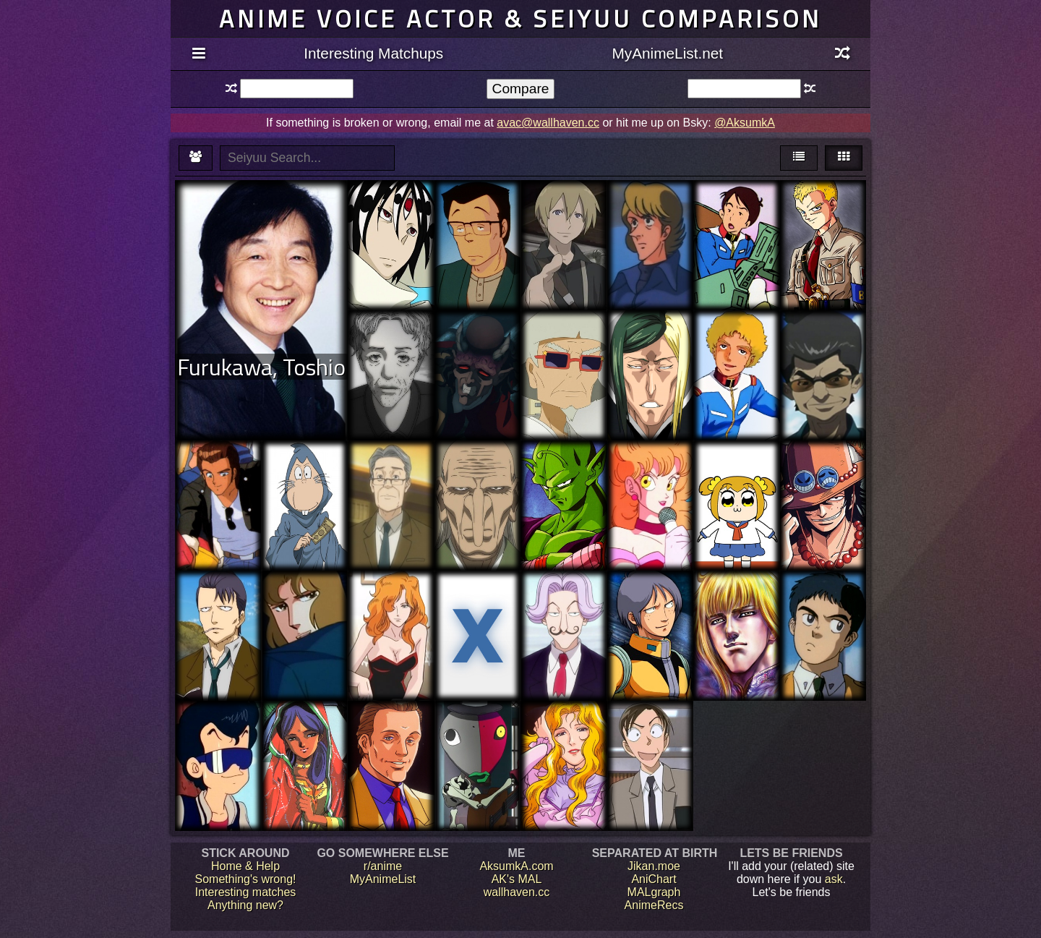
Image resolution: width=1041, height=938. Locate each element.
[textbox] (297, 88)
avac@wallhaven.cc (548, 122)
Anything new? (245, 905)
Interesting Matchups (373, 53)
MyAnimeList (383, 879)
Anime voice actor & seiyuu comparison (520, 18)
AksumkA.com (516, 866)
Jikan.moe (653, 866)
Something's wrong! (245, 879)
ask (834, 879)
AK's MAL (517, 879)
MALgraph (654, 892)
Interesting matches (245, 892)
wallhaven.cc (517, 892)
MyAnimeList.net (667, 53)
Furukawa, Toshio (261, 366)
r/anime (383, 866)
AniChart (653, 879)
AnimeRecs (654, 905)
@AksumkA (744, 122)
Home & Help (245, 866)
